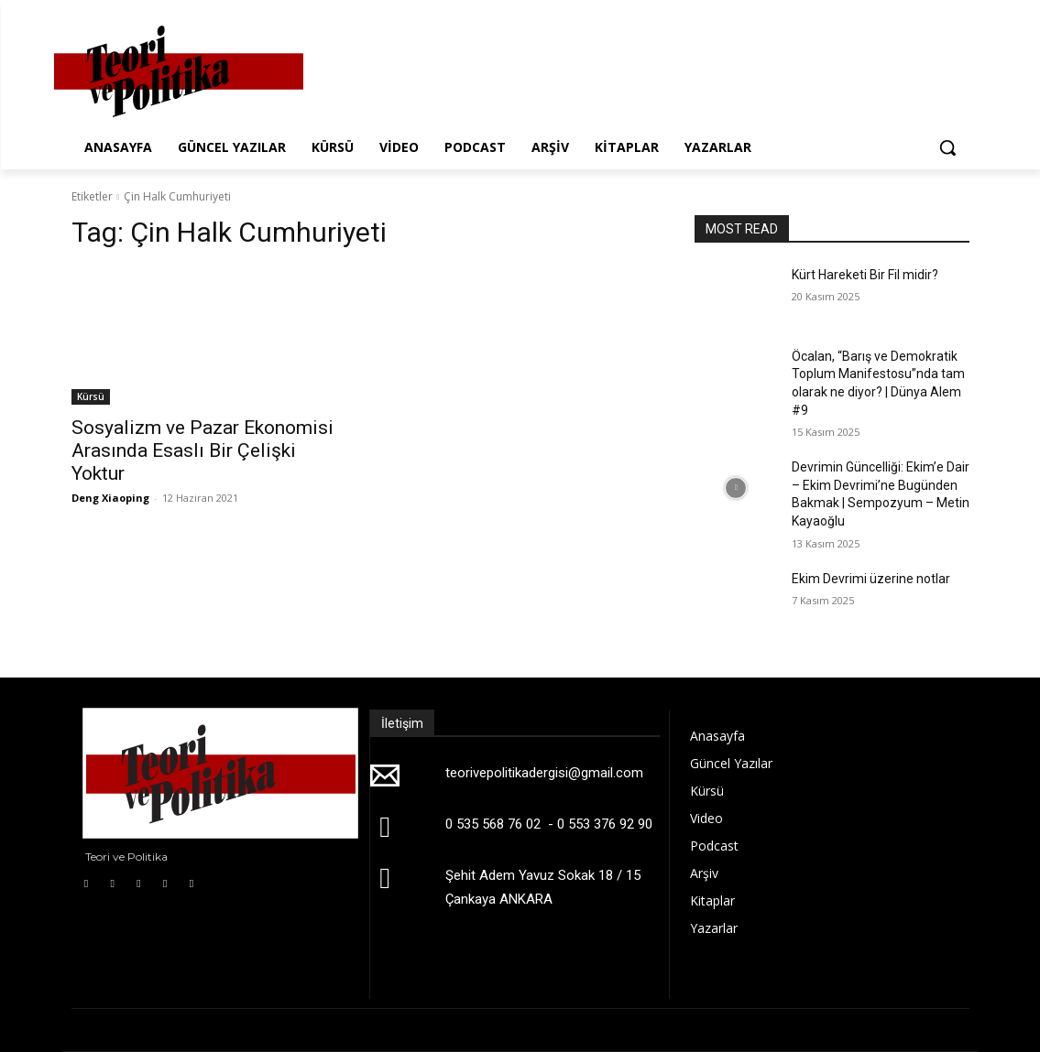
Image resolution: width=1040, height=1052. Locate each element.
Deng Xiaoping (110, 497)
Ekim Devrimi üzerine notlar (871, 578)
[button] (947, 147)
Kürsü (90, 396)
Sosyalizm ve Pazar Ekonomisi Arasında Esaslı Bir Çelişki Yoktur (202, 450)
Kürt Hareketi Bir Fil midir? (865, 274)
